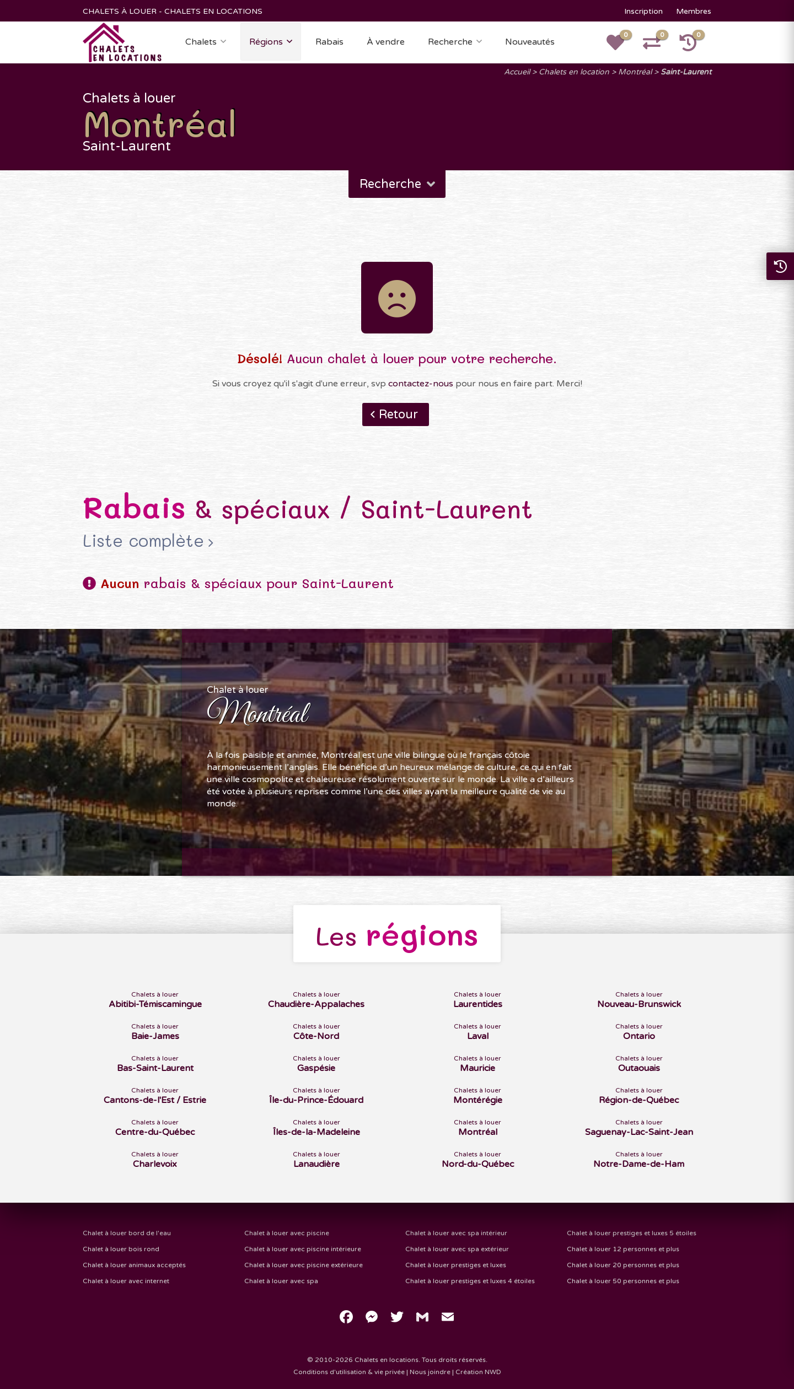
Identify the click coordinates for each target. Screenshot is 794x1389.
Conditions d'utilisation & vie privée (349, 1372)
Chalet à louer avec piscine (286, 1233)
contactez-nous (420, 383)
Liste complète (143, 540)
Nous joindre (430, 1372)
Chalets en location (574, 72)
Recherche (450, 41)
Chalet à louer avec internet (126, 1281)
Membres (693, 11)
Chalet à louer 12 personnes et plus (623, 1249)
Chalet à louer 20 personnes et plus (623, 1265)
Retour (398, 414)
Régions (266, 41)
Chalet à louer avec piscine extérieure (303, 1265)
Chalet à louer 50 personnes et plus (623, 1281)
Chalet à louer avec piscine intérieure (302, 1249)
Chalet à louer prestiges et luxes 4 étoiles (470, 1281)
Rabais (329, 41)
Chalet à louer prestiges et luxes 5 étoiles (631, 1233)
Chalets (201, 41)
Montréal (635, 72)
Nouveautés (530, 41)
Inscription (643, 11)
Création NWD (478, 1372)
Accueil (517, 72)
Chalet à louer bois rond (121, 1249)
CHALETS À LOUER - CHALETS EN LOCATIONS (172, 11)
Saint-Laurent (686, 72)
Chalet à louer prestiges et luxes (455, 1265)
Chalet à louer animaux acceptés (134, 1265)
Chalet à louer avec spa (281, 1281)
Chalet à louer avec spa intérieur (456, 1233)
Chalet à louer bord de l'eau (127, 1233)
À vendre (386, 41)
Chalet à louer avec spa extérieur (457, 1249)
